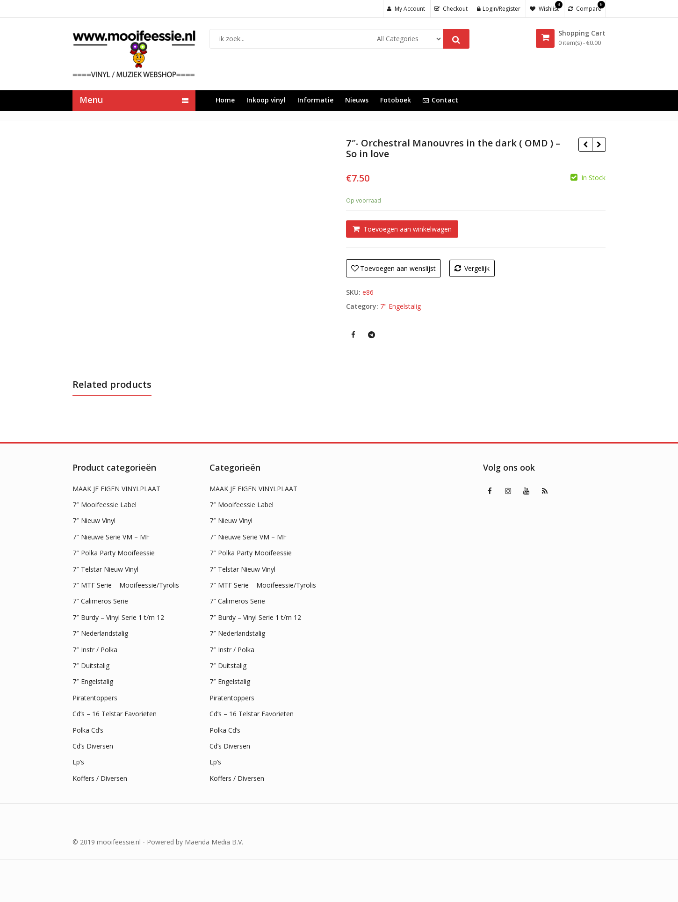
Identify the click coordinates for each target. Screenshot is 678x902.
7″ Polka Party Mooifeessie (113, 552)
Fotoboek (395, 99)
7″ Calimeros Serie (100, 600)
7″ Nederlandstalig (100, 633)
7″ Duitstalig (90, 665)
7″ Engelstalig (92, 681)
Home (225, 99)
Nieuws (356, 99)
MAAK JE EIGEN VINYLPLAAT (116, 488)
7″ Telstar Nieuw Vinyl (105, 569)
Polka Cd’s (87, 730)
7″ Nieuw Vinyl (93, 520)
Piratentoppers (94, 697)
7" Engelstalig (400, 306)
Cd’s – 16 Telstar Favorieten (114, 713)
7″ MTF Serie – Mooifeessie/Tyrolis (125, 585)
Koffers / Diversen (99, 778)
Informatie (315, 99)
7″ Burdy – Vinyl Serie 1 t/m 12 (118, 617)
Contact (440, 99)
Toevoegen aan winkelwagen (407, 229)
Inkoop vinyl (266, 99)
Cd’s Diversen (92, 746)
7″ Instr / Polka (94, 649)
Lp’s (78, 761)
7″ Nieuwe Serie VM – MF (111, 536)
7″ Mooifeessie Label (104, 504)
